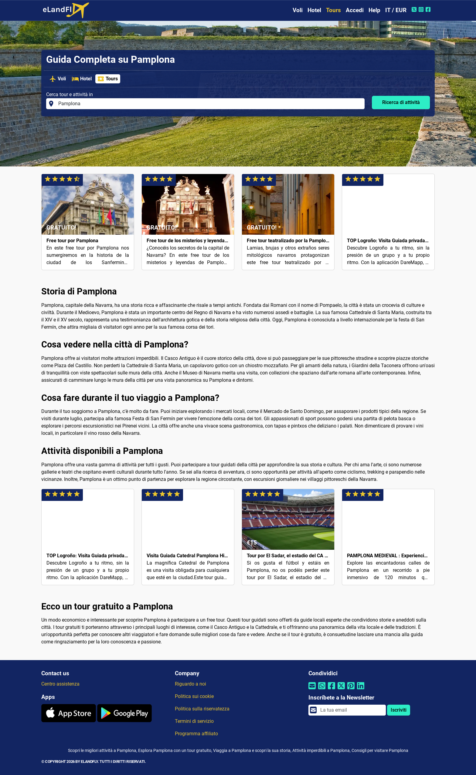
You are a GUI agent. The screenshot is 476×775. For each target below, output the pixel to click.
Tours (333, 10)
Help (374, 10)
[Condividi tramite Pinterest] (351, 690)
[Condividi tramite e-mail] (312, 690)
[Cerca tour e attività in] (210, 103)
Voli (298, 10)
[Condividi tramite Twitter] (341, 690)
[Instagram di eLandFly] (421, 9)
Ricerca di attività (401, 102)
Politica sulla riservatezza (202, 709)
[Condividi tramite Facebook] (331, 690)
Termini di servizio (194, 721)
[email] (351, 710)
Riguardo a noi (190, 684)
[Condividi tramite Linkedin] (360, 690)
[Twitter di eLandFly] (414, 9)
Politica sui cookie (194, 696)
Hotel (314, 10)
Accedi (355, 10)
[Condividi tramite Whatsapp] (321, 690)
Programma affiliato (196, 733)
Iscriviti (398, 710)
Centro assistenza (60, 684)
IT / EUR (395, 10)
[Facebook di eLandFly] (428, 9)
